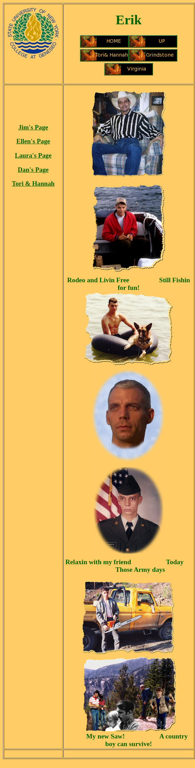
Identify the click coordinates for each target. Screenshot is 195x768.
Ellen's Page (33, 141)
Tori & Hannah (33, 183)
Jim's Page (33, 127)
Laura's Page (33, 155)
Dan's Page (33, 169)
